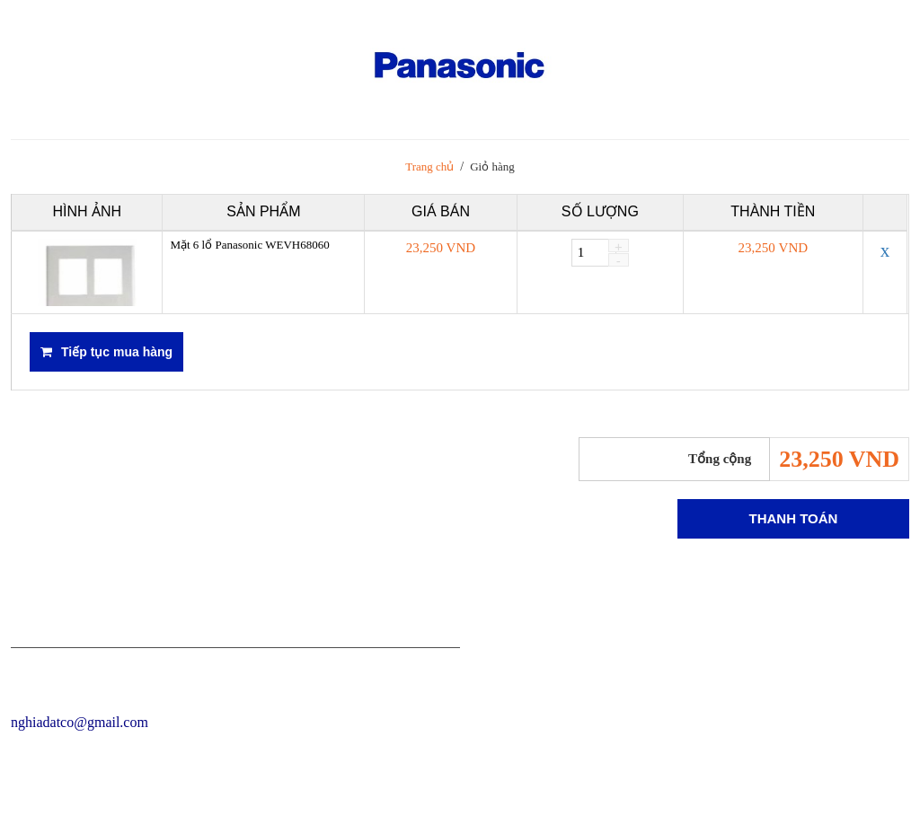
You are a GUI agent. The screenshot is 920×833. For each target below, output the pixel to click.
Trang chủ (429, 166)
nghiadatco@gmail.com (79, 722)
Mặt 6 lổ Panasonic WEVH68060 (249, 244)
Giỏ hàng (492, 166)
